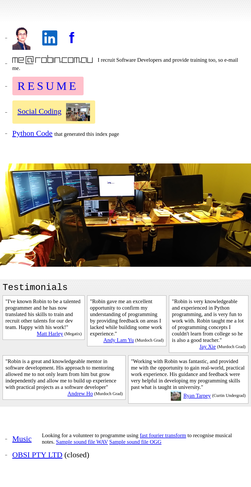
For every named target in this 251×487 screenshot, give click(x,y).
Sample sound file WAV (82, 444)
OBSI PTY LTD (37, 456)
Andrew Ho (80, 395)
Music (22, 440)
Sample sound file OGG (135, 444)
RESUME (48, 86)
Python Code (32, 133)
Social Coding (40, 111)
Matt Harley (50, 336)
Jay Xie (207, 348)
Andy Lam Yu (118, 342)
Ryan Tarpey (197, 398)
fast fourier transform (163, 437)
